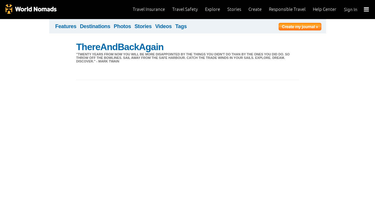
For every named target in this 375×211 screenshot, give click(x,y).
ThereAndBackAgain (119, 47)
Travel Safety (185, 9)
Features (65, 26)
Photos (122, 26)
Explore (212, 9)
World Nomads (31, 9)
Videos (163, 26)
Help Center (324, 9)
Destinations (95, 26)
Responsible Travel (287, 9)
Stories (234, 9)
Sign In (350, 9)
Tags (181, 26)
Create (255, 9)
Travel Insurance (149, 9)
